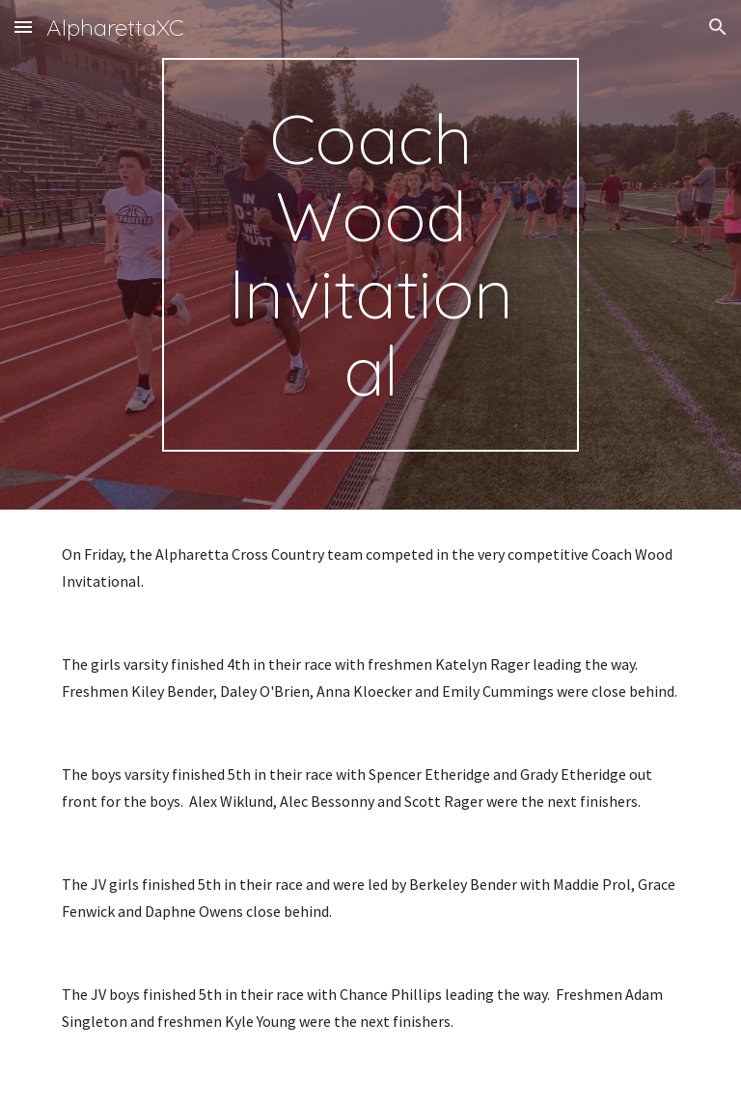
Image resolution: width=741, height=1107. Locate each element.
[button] (23, 26)
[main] (370, 255)
